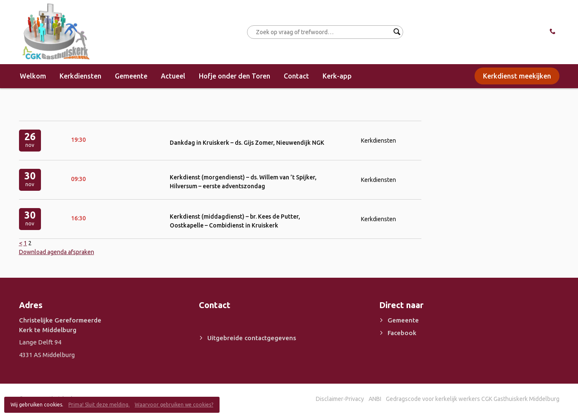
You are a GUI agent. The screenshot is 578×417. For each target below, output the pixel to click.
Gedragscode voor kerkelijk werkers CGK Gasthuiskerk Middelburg (472, 398)
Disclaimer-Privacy (340, 398)
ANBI (375, 398)
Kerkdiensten (80, 76)
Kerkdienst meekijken (517, 76)
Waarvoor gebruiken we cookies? (174, 404)
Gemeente (131, 76)
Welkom (33, 76)
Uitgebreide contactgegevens (251, 337)
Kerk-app (337, 76)
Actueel (173, 76)
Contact (296, 76)
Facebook (402, 332)
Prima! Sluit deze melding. (99, 404)
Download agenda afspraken (56, 252)
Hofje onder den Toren (234, 76)
